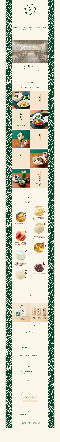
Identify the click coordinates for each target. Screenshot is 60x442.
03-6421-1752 (25, 373)
